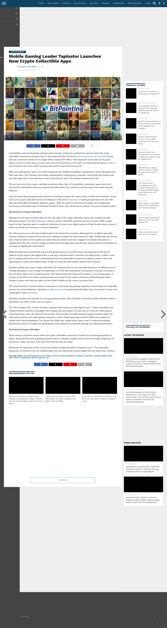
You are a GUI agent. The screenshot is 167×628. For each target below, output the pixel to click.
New (110, 356)
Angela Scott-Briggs (28, 66)
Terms (149, 626)
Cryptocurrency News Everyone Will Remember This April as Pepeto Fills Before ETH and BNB (61, 398)
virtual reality (38, 358)
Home (41, 3)
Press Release (135, 3)
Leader (97, 356)
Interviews (118, 3)
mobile (104, 356)
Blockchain (80, 3)
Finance (105, 3)
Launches (88, 356)
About (123, 626)
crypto (55, 356)
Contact (131, 626)
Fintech (66, 3)
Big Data (94, 3)
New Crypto (14, 358)
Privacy (141, 626)
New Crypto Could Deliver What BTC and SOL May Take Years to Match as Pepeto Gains (99, 398)
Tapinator (26, 358)
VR (47, 358)
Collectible (45, 356)
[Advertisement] (83, 26)
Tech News (53, 3)
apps (25, 356)
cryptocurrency (67, 356)
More (148, 3)
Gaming (79, 356)
